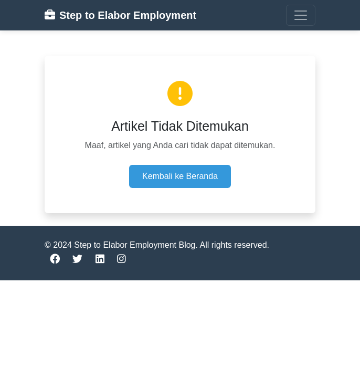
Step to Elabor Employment (120, 15)
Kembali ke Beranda (180, 176)
